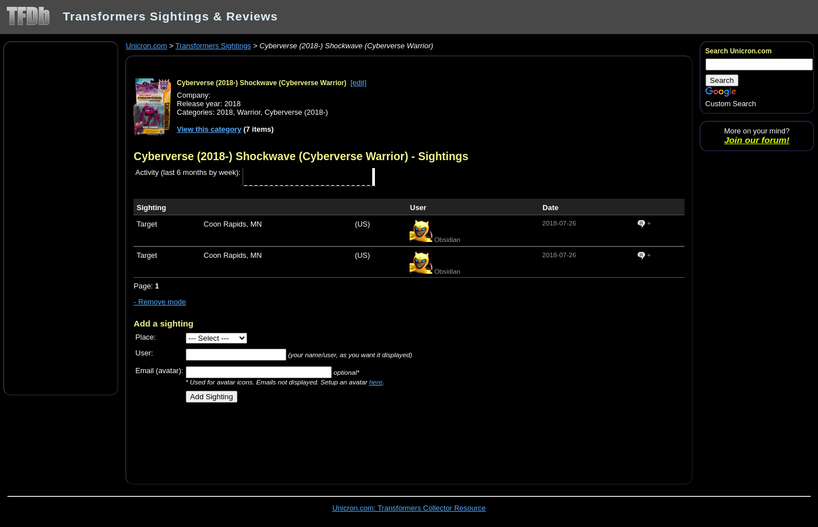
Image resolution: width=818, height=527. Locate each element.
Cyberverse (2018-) (296, 112)
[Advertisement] (60, 217)
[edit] (358, 82)
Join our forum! (757, 140)
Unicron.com (146, 45)
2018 (224, 112)
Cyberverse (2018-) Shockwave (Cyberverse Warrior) (261, 83)
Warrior (248, 112)
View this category (209, 129)
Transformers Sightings (213, 45)
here (375, 382)
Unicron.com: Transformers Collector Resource (409, 508)
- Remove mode (159, 302)
